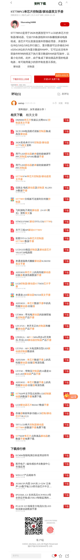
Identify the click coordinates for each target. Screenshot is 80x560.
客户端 (40, 540)
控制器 (30, 66)
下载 (66, 120)
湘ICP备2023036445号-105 (40, 546)
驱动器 (16, 66)
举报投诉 (59, 88)
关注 (65, 24)
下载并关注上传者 (21, 79)
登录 (17, 84)
